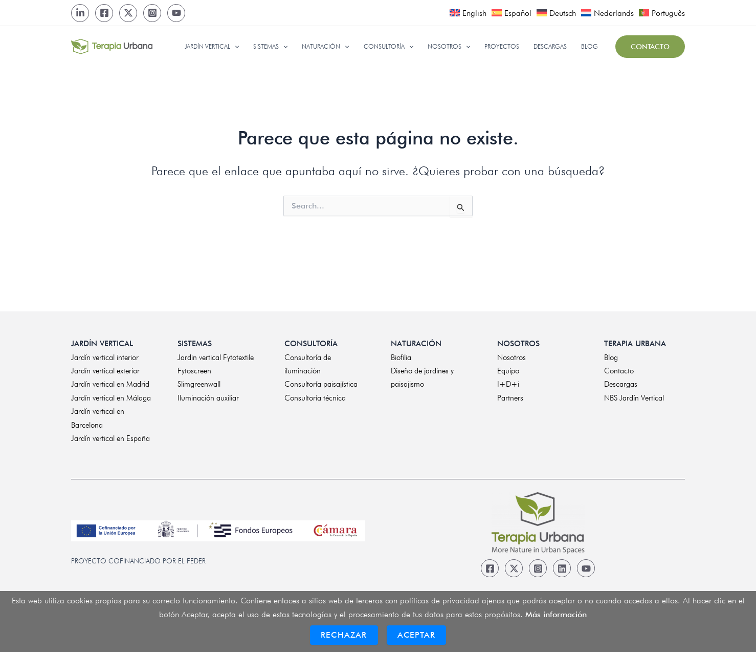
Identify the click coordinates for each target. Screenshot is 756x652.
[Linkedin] (562, 568)
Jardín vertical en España (110, 438)
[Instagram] (152, 13)
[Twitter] (128, 13)
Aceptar (416, 635)
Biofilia (401, 357)
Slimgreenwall (198, 384)
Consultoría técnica (315, 398)
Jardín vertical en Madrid (110, 384)
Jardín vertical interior (105, 357)
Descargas (620, 384)
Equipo (508, 370)
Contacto (619, 370)
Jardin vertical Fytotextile (215, 357)
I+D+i (508, 384)
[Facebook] (104, 13)
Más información (556, 614)
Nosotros (511, 357)
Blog (611, 357)
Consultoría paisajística (321, 384)
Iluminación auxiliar (208, 398)
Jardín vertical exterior (105, 370)
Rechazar (344, 635)
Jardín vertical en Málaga (111, 398)
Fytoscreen (194, 370)
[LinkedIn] (80, 13)
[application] (250, 46)
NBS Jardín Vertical (634, 398)
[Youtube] (176, 13)
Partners (510, 398)
